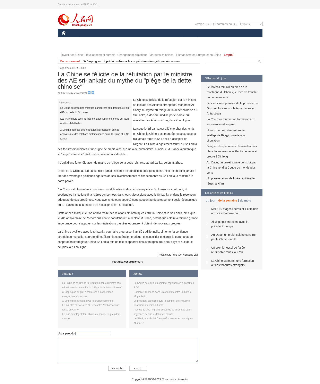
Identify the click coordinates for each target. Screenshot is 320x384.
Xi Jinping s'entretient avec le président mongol (87, 300)
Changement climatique (132, 55)
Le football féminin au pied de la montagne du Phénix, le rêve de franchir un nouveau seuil (232, 92)
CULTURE (159, 38)
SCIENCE (140, 38)
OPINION (248, 38)
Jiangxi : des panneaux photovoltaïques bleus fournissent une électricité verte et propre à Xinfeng (232, 151)
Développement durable (100, 55)
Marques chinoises (161, 55)
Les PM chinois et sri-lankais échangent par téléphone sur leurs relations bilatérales (95, 121)
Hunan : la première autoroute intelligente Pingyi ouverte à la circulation (226, 135)
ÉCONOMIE (86, 38)
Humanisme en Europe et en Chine (198, 55)
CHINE (69, 38)
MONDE (105, 38)
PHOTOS (70, 47)
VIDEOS (86, 47)
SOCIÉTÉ (177, 38)
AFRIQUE (122, 38)
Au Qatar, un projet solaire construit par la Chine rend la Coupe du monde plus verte (232, 167)
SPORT (212, 38)
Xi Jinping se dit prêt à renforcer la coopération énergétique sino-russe (131, 61)
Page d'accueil (67, 68)
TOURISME (229, 38)
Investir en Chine (72, 55)
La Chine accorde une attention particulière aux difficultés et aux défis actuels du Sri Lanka (95, 110)
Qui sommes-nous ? (224, 24)
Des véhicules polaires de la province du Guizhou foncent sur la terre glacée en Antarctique (232, 108)
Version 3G (201, 24)
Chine (82, 68)
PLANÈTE (195, 38)
